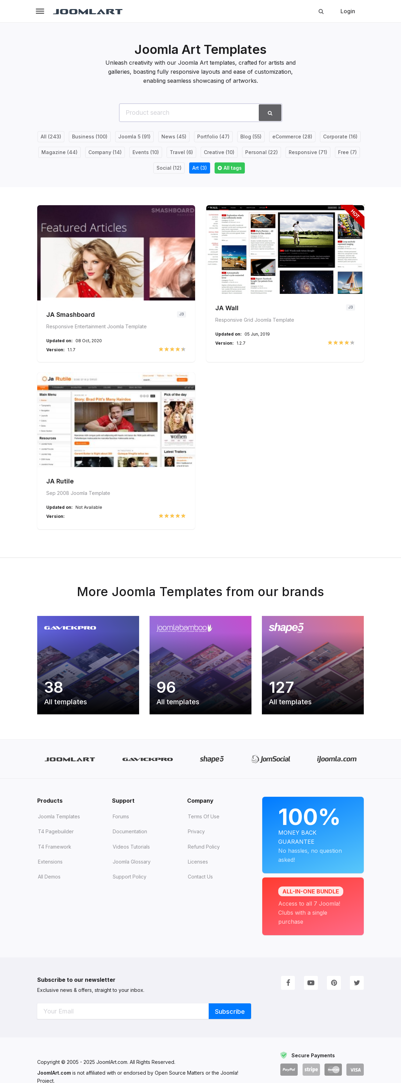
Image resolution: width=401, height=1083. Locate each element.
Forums (121, 824)
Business (89, 136)
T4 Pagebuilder (56, 839)
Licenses (198, 869)
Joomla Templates (59, 824)
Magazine (59, 152)
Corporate (340, 136)
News (173, 136)
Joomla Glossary (132, 869)
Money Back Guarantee (313, 832)
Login (347, 11)
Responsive (308, 152)
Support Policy (129, 884)
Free (347, 152)
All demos (49, 884)
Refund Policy (204, 854)
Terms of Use (203, 824)
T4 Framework (54, 854)
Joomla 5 (134, 136)
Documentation (130, 839)
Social (169, 168)
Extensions (50, 869)
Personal (261, 152)
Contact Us (200, 884)
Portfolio (213, 136)
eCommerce (292, 136)
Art (199, 168)
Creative (219, 152)
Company (105, 152)
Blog (251, 136)
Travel (181, 152)
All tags (233, 168)
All (51, 136)
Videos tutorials (131, 854)
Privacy (196, 839)
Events (146, 152)
